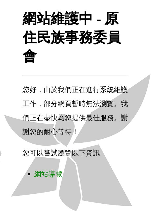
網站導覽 (48, 174)
